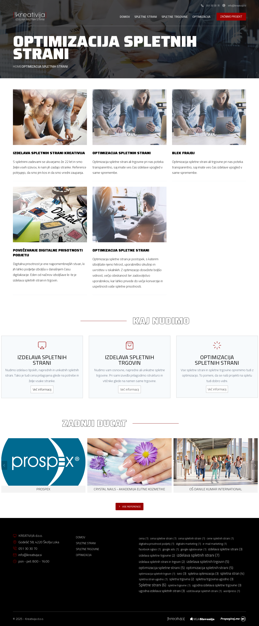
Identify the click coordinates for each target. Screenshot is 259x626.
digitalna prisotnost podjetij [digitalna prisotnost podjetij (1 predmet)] (156, 544)
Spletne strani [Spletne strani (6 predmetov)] (152, 585)
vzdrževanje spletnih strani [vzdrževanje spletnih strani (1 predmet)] (204, 591)
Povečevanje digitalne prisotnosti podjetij (48, 252)
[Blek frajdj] (209, 117)
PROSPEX (43, 489)
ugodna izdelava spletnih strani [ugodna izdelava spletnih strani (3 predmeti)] (162, 591)
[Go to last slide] (4, 465)
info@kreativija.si (237, 5)
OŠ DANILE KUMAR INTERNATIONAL (215, 489)
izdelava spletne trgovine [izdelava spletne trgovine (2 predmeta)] (157, 555)
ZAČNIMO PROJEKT (231, 16)
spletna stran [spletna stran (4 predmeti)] (232, 574)
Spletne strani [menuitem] (145, 16)
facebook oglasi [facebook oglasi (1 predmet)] (150, 549)
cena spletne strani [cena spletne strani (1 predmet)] (163, 538)
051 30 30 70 (213, 5)
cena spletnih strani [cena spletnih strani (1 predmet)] (191, 538)
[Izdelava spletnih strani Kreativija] (50, 117)
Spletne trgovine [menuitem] (175, 16)
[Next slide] (255, 465)
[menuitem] (175, 618)
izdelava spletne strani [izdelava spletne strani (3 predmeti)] (225, 549)
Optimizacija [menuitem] (201, 16)
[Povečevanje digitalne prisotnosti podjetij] (50, 214)
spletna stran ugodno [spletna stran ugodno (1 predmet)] (153, 579)
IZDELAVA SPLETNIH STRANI (30, 19)
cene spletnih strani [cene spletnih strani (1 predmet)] (220, 538)
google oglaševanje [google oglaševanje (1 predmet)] (193, 549)
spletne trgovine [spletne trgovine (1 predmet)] (179, 585)
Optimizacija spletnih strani (121, 153)
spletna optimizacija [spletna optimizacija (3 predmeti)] (203, 573)
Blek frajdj (183, 153)
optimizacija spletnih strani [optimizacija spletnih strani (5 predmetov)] (209, 568)
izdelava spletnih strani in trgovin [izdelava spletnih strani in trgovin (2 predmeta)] (162, 562)
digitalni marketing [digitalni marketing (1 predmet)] (188, 544)
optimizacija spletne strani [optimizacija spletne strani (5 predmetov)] (162, 568)
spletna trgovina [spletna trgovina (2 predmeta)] (181, 579)
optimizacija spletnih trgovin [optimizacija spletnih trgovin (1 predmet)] (157, 574)
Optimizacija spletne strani (120, 250)
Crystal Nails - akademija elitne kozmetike (129, 489)
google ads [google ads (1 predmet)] (170, 549)
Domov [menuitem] (125, 16)
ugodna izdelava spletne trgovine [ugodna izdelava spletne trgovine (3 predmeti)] (216, 585)
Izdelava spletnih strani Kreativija (49, 153)
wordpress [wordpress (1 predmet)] (231, 591)
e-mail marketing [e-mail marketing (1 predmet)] (215, 544)
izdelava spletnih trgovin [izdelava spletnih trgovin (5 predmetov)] (207, 561)
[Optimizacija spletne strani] (129, 214)
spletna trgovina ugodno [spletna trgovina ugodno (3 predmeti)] (214, 579)
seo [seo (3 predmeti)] (181, 573)
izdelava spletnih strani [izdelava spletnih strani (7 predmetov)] (198, 555)
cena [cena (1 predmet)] (143, 538)
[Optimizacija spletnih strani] (129, 117)
